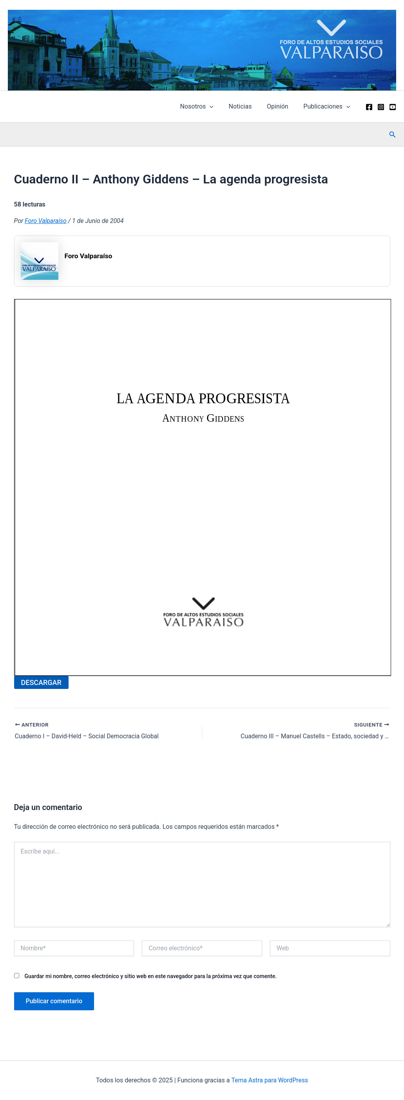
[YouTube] (392, 107)
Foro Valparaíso (46, 221)
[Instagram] (380, 107)
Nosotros (206, 106)
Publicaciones (328, 106)
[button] (392, 135)
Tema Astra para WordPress (270, 1080)
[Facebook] (369, 107)
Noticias (246, 106)
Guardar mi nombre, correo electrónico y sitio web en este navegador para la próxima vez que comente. (150, 976)
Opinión (281, 106)
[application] (219, 106)
